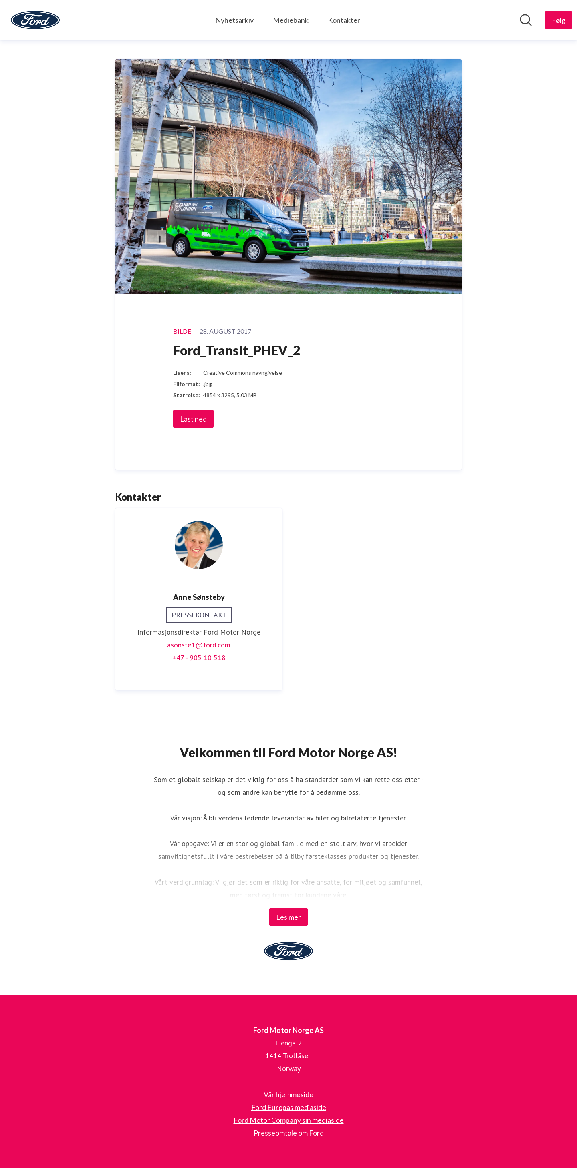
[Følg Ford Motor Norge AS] (558, 20)
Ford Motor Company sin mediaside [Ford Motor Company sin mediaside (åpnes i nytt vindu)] (289, 1120)
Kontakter (344, 20)
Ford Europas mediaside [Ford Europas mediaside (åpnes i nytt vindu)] (288, 1107)
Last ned (193, 418)
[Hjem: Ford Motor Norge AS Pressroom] (35, 20)
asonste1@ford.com (198, 644)
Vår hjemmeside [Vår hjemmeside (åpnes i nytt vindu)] (288, 1094)
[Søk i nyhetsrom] (525, 20)
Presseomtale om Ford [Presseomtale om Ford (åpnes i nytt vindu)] (289, 1132)
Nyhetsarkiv (234, 20)
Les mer (288, 917)
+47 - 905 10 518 (199, 657)
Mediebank (291, 20)
